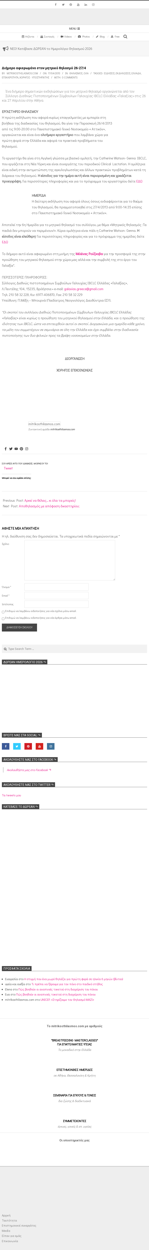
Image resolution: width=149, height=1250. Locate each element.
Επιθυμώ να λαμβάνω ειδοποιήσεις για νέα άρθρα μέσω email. (40, 617)
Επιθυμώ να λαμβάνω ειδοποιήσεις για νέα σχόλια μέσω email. (40, 611)
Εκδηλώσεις (123, 73)
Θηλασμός (75, 73)
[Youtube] (16, 449)
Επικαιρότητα (10, 77)
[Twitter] (11, 449)
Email (5, 595)
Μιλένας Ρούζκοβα (89, 254)
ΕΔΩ (139, 181)
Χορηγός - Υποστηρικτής (34, 77)
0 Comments (70, 77)
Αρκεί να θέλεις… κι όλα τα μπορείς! (50, 500)
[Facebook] (5, 449)
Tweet (8, 468)
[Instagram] (26, 449)
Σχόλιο (5, 544)
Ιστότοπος (8, 604)
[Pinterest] (21, 449)
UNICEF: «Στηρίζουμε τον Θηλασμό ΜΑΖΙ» (67, 1000)
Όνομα (6, 587)
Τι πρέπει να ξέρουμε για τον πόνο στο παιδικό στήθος (67, 984)
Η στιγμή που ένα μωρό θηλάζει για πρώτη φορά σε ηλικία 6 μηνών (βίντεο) (73, 979)
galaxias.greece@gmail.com (83, 289)
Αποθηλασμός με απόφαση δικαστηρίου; (49, 506)
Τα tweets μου (11, 795)
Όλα (86, 73)
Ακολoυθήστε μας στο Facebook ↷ (29, 759)
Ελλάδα (136, 73)
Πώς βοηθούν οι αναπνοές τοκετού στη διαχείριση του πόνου (58, 989)
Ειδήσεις (109, 73)
